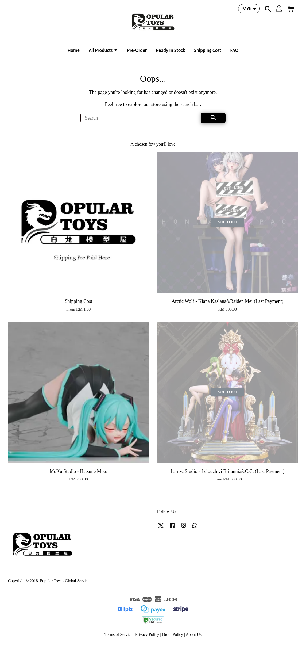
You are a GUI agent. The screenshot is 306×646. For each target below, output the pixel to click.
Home (74, 50)
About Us (194, 634)
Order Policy (172, 634)
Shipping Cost (207, 50)
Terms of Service (118, 634)
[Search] (140, 118)
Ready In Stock (170, 50)
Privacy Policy (147, 634)
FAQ (234, 50)
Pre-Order (137, 50)
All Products (103, 50)
